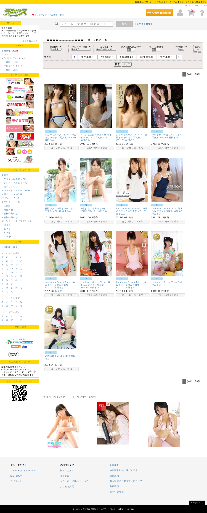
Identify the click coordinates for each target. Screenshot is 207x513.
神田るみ (49, 140)
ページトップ (196, 503)
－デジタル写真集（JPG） (15, 183)
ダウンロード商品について (74, 481)
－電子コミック (9, 186)
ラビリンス (16, 481)
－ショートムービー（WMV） (17, 190)
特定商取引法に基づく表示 (124, 470)
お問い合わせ (117, 491)
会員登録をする (30, 41)
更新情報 (6, 51)
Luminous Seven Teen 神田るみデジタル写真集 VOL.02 (60, 285)
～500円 (5, 232)
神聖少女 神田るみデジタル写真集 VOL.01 (96, 209)
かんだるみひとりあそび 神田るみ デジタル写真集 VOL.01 (131, 137)
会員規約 (114, 475)
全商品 (5, 175)
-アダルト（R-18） (11, 198)
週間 (8, 62)
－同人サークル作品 (12, 194)
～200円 (5, 229)
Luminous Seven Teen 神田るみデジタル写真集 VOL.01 (95, 285)
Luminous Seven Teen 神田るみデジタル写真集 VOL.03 (131, 285)
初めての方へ (201, 5)
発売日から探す (9, 246)
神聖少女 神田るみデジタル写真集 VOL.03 (167, 136)
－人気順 (6, 206)
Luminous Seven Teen (57, 356)
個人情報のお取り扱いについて (126, 481)
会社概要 (114, 465)
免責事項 (114, 486)
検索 (124, 23)
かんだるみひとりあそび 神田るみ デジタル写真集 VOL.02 (97, 136)
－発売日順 (7, 209)
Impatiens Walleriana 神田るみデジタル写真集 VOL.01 (131, 209)
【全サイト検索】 (143, 24)
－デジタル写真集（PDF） (15, 179)
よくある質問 (67, 486)
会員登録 (65, 476)
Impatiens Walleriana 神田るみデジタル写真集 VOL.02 (167, 209)
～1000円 (6, 236)
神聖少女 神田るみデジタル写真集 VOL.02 (60, 209)
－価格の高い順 (9, 217)
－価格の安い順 (9, 213)
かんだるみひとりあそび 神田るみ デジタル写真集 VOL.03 (60, 136)
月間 (15, 62)
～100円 (5, 225)
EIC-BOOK (16, 476)
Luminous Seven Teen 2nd (167, 282)
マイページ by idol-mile (23, 470)
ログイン (189, 5)
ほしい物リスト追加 (61, 148)
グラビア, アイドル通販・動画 (49, 15)
